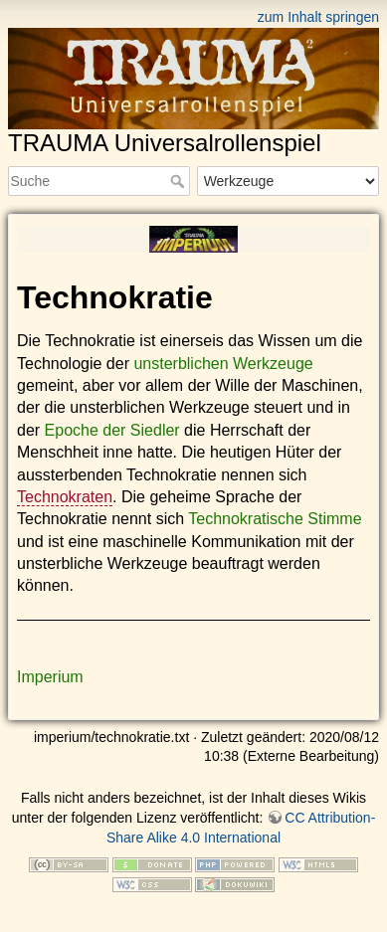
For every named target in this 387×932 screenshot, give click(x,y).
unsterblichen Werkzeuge (222, 363)
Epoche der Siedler (112, 430)
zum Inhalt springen (318, 17)
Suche (179, 181)
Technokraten (64, 496)
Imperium (50, 676)
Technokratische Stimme (274, 518)
